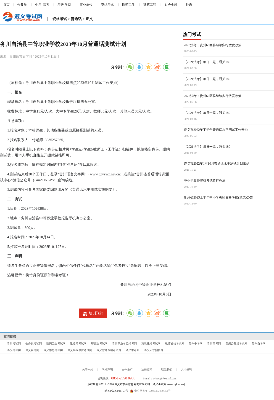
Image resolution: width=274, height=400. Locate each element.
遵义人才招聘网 (153, 350)
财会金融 (171, 4)
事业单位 (86, 4)
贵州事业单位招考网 (124, 343)
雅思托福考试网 (151, 343)
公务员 (22, 4)
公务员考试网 (33, 343)
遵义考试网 (14, 350)
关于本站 (87, 369)
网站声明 (107, 369)
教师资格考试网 (174, 343)
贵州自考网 (259, 343)
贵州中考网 (196, 343)
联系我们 (166, 369)
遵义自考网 (32, 350)
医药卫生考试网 (56, 343)
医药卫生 (128, 4)
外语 (189, 4)
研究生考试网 (99, 343)
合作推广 (127, 369)
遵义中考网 (133, 350)
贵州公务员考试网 (236, 343)
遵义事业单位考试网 (79, 350)
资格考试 (107, 4)
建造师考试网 (78, 343)
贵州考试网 (14, 343)
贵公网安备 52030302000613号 (150, 391)
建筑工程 (149, 4)
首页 (6, 4)
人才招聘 (186, 369)
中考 (38, 4)
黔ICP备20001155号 (116, 390)
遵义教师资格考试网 (109, 350)
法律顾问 (146, 369)
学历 (68, 4)
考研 (60, 4)
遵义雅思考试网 (53, 350)
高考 (46, 4)
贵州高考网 (214, 343)
